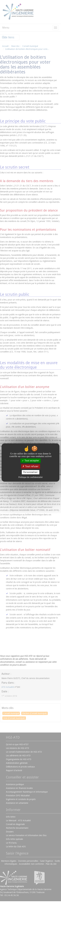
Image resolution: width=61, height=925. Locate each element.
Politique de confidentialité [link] (30, 477)
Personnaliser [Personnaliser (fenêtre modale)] (30, 472)
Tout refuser (30, 466)
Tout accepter (30, 460)
